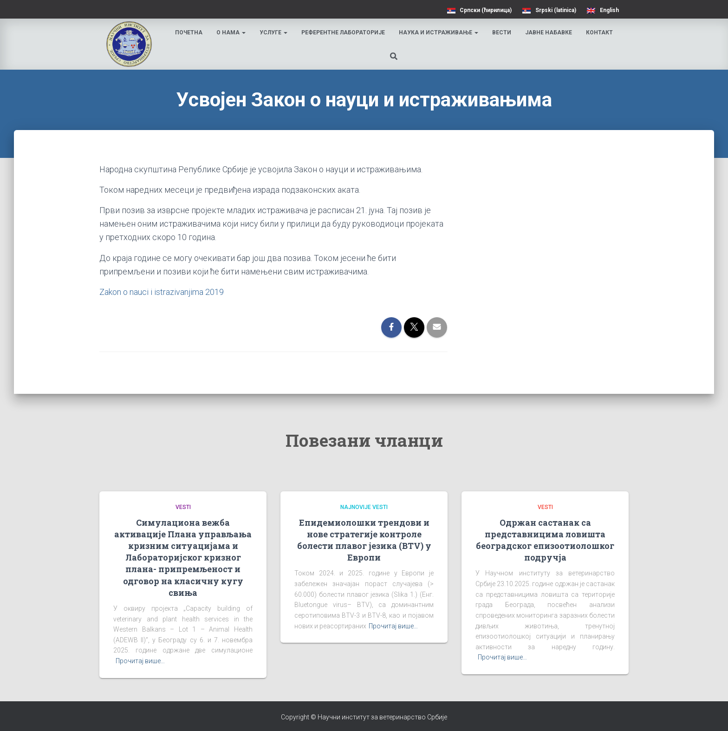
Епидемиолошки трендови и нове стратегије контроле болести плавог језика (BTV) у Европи (364, 540)
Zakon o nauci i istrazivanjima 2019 (161, 292)
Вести (501, 32)
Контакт (599, 32)
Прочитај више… (140, 661)
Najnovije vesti (364, 507)
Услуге (273, 32)
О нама (231, 32)
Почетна (188, 32)
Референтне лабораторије (343, 32)
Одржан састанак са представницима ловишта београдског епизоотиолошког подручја (545, 540)
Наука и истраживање (438, 32)
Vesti (183, 507)
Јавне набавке (548, 32)
